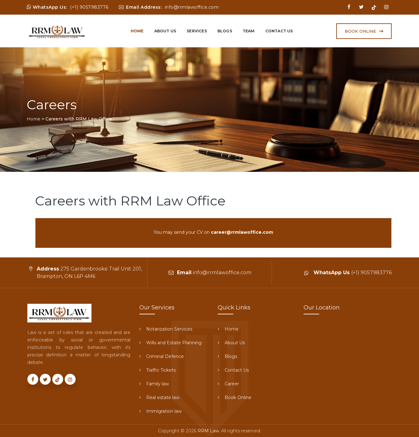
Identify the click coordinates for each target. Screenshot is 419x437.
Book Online (238, 397)
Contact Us (279, 31)
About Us (165, 31)
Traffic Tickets (161, 370)
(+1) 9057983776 (89, 7)
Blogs (224, 31)
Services (197, 31)
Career (232, 384)
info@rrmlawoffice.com (192, 7)
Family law (157, 384)
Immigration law (164, 411)
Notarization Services (169, 329)
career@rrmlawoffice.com (242, 232)
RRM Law (208, 431)
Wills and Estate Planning (174, 342)
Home (137, 31)
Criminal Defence (165, 356)
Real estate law (162, 397)
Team (249, 31)
